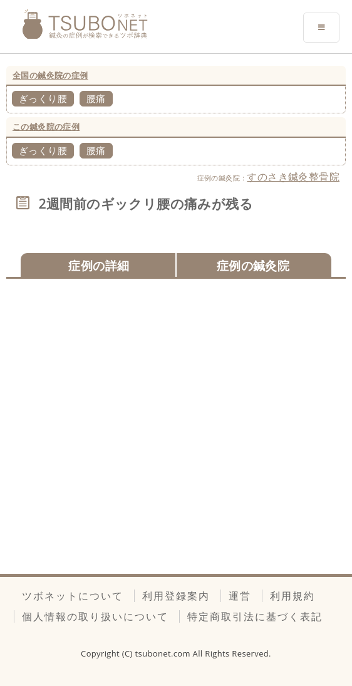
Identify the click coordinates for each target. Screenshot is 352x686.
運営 (240, 596)
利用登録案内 (176, 596)
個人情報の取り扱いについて (95, 616)
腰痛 (96, 98)
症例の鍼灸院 (253, 265)
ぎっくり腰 (43, 98)
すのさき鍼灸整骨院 (293, 177)
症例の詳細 (98, 265)
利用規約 (292, 596)
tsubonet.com (164, 653)
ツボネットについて (72, 596)
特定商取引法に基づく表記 (255, 616)
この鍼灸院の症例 (46, 126)
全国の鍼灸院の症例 (50, 75)
